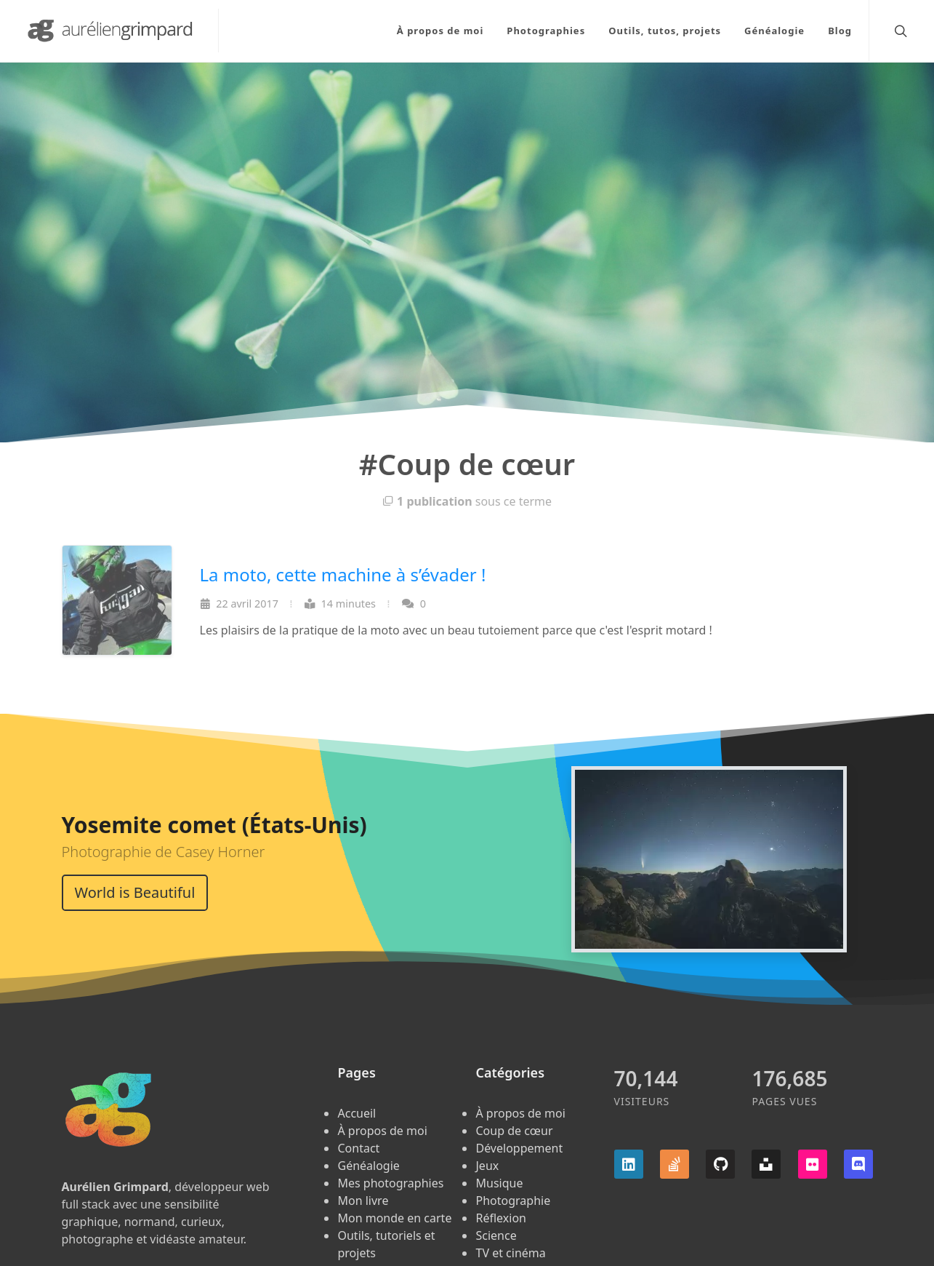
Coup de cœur (513, 1131)
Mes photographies (390, 1183)
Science (495, 1235)
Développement (519, 1148)
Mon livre (362, 1201)
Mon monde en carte (394, 1218)
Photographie (512, 1201)
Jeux (487, 1166)
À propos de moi (382, 1131)
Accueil (356, 1113)
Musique (499, 1183)
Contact (358, 1148)
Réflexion (500, 1218)
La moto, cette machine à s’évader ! (343, 574)
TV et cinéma (510, 1253)
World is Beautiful (135, 892)
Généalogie (368, 1166)
